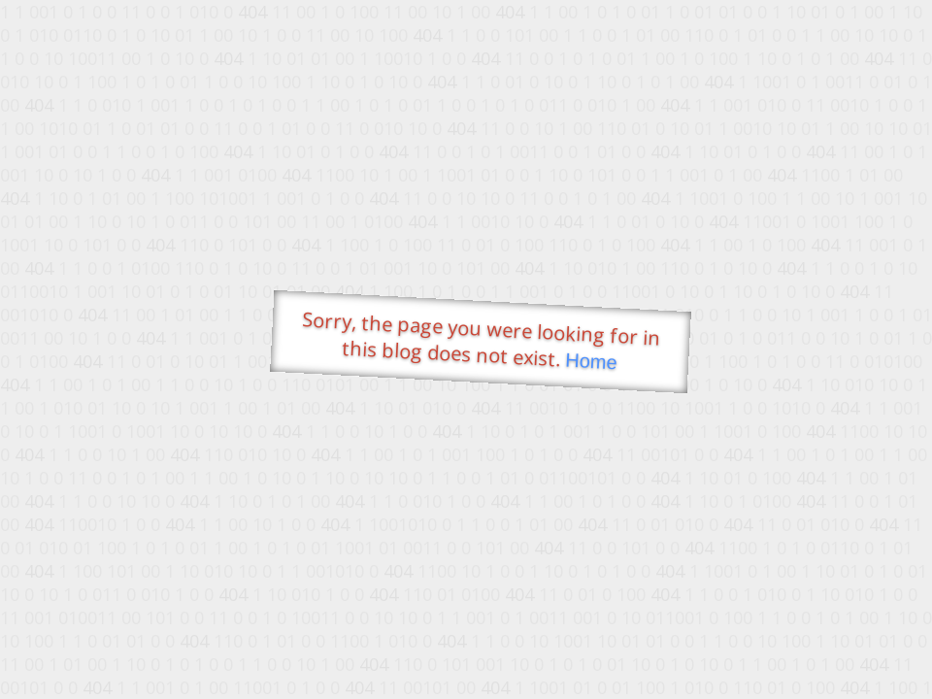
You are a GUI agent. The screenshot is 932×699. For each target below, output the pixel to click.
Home (591, 362)
